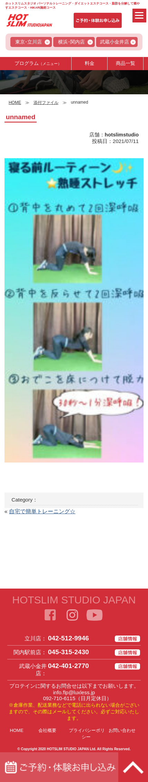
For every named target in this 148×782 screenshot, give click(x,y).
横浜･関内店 (71, 42)
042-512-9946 (68, 638)
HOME (17, 730)
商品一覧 (125, 63)
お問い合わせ (122, 730)
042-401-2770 (68, 665)
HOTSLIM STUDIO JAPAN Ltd (71, 749)
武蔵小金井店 (114, 42)
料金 (89, 63)
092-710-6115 (59, 698)
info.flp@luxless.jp (74, 692)
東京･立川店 (28, 42)
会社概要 (47, 730)
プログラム (38, 63)
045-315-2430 (68, 652)
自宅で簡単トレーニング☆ (42, 511)
